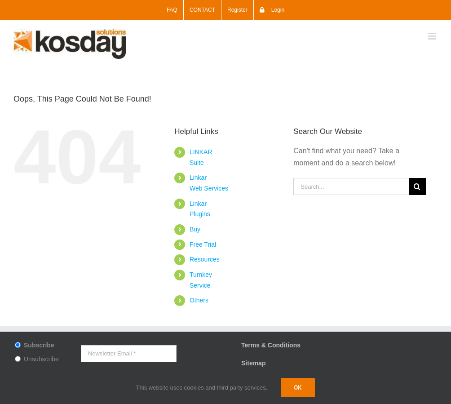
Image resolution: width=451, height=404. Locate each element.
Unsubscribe (41, 359)
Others (199, 300)
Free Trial (203, 244)
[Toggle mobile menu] (433, 36)
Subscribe (39, 345)
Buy (195, 229)
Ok (298, 387)
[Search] (417, 186)
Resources (205, 259)
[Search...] (351, 186)
